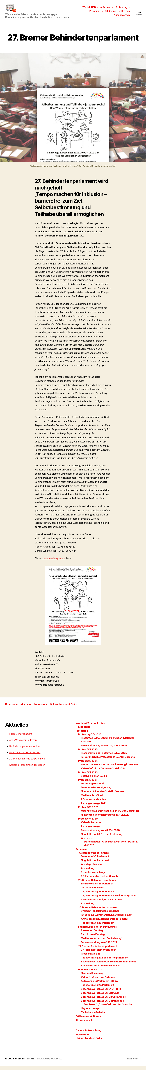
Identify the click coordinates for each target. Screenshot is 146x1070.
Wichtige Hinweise (91, 868)
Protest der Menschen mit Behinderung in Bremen (109, 768)
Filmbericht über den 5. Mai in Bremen (102, 795)
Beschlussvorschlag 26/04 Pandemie (102, 1004)
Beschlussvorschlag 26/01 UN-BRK (101, 992)
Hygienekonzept (90, 1012)
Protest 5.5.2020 (88, 822)
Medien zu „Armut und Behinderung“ (101, 942)
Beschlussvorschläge (93, 876)
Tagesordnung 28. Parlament (97, 926)
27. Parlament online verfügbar (98, 953)
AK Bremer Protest (25, 1062)
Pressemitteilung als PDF (55, 562)
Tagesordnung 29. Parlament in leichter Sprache (108, 899)
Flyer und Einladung (92, 977)
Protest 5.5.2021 (87, 783)
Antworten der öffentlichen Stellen (100, 969)
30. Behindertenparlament (93, 856)
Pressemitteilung (91, 957)
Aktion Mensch (122, 17)
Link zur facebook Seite (70, 708)
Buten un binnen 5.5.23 (94, 779)
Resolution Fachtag (92, 934)
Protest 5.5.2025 (88, 753)
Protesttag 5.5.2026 (89, 738)
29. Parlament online (92, 891)
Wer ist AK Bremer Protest (96, 9)
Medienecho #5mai (92, 799)
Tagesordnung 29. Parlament (97, 895)
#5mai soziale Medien (93, 803)
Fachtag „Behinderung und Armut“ (97, 930)
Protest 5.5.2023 (88, 776)
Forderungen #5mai (92, 787)
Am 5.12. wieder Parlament (23, 744)
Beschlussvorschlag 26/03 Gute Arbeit (103, 1000)
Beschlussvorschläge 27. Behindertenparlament (108, 965)
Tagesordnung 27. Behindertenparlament (104, 961)
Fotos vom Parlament (20, 737)
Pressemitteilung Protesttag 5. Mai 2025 (104, 757)
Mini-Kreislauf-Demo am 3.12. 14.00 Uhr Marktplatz (110, 814)
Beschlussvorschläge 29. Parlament (101, 903)
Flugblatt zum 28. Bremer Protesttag (101, 838)
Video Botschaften (91, 826)
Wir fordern (87, 842)
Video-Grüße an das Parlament (98, 981)
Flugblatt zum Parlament (95, 864)
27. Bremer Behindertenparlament (97, 950)
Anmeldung (87, 872)
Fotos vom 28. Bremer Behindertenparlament (106, 918)
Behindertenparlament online (24, 750)
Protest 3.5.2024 (88, 764)
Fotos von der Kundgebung (96, 791)
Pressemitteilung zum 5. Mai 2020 (100, 834)
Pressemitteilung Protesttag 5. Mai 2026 (104, 749)
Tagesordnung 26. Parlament (97, 989)
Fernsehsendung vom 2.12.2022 (99, 946)
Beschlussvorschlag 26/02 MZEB (100, 996)
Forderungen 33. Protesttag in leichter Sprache (108, 760)
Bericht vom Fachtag (93, 938)
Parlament (94, 13)
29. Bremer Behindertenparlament (27, 762)
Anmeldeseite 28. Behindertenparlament (104, 922)
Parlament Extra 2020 (90, 973)
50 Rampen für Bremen (117, 13)
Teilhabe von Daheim (93, 1016)
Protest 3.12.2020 (88, 811)
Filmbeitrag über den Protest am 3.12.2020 (105, 818)
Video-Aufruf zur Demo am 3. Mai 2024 (103, 772)
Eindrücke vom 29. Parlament (24, 756)
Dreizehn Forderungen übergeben (27, 768)
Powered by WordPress (51, 1062)
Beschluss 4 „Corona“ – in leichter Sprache (108, 1008)
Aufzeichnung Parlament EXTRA (99, 985)
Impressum (44, 708)
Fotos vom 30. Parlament (95, 860)
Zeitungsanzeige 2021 (93, 807)
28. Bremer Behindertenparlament (98, 911)
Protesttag (121, 9)
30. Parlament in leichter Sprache (100, 880)
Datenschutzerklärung (19, 708)
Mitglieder (84, 730)
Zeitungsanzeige (90, 830)
